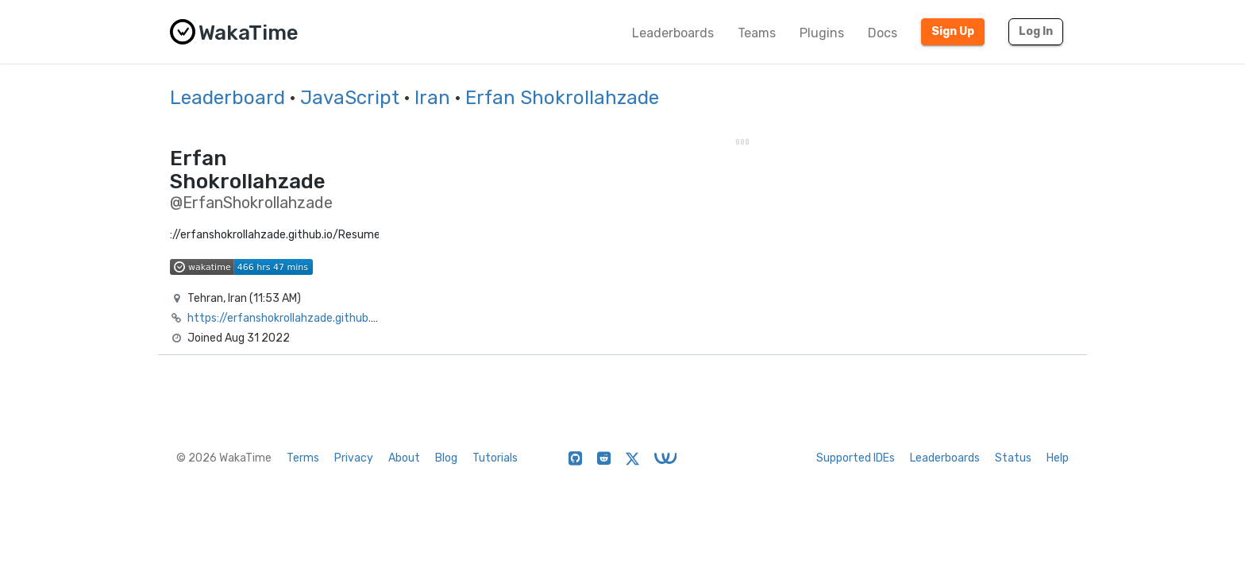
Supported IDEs (855, 458)
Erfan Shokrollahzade (562, 98)
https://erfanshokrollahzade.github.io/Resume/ (310, 318)
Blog (446, 458)
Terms (303, 458)
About (404, 458)
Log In (1036, 31)
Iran (432, 98)
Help (1057, 458)
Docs (882, 33)
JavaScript (349, 98)
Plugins (822, 33)
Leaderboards (673, 33)
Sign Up (952, 31)
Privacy (353, 458)
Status (1013, 458)
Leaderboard (227, 98)
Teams (757, 33)
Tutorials (495, 458)
